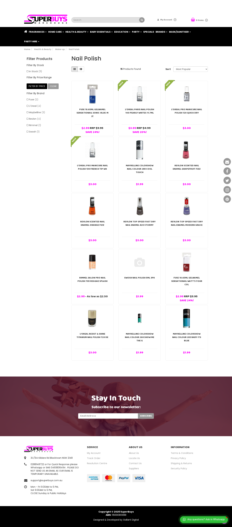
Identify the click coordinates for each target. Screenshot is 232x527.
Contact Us (135, 463)
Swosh (34, 131)
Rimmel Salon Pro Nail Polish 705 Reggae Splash (92, 279)
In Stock (35, 71)
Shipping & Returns (181, 463)
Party (137, 31)
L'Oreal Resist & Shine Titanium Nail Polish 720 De (92, 335)
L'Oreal (35, 106)
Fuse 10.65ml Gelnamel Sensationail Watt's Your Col (186, 281)
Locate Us (134, 458)
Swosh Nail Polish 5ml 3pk (139, 278)
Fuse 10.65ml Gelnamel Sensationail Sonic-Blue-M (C (92, 113)
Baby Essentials (101, 31)
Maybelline (37, 112)
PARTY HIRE (31, 41)
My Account (94, 453)
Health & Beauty (76, 31)
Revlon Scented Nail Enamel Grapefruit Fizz (187, 167)
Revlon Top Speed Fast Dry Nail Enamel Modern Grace (187, 223)
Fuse (33, 99)
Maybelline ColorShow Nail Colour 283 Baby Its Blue (186, 337)
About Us (134, 453)
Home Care (56, 31)
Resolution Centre (97, 463)
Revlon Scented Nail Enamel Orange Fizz (92, 223)
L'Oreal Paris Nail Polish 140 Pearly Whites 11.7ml (139, 111)
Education (122, 31)
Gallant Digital (131, 519)
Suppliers (134, 468)
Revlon (35, 118)
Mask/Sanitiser (180, 31)
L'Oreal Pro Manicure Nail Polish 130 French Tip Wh (92, 167)
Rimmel (35, 125)
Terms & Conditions (182, 453)
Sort (168, 69)
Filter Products (39, 59)
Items (197, 20)
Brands (161, 31)
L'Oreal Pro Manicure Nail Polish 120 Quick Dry (186, 111)
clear (53, 86)
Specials (148, 31)
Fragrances (38, 31)
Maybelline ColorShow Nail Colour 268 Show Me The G (139, 337)
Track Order (93, 458)
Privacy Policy (178, 458)
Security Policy (179, 468)
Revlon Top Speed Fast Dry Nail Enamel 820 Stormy (139, 223)
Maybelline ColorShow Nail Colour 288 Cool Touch (139, 169)
